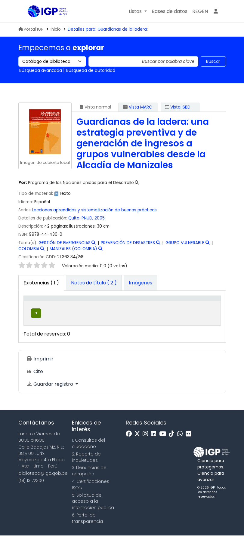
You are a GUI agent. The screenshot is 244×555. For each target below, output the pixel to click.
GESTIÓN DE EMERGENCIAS (65, 243)
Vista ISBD (177, 107)
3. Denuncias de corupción (89, 490)
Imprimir (40, 378)
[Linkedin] (155, 453)
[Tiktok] (173, 453)
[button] (137, 11)
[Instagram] (147, 453)
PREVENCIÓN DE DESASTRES (128, 243)
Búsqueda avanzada (40, 70)
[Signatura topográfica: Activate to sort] (142, 308)
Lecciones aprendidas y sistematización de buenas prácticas (94, 210)
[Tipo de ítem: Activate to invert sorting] (35, 308)
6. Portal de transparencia (87, 538)
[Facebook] (130, 453)
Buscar (213, 61)
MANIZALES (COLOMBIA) (73, 249)
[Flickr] (190, 453)
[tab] (94, 283)
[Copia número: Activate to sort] (180, 308)
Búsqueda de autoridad (90, 70)
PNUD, (87, 218)
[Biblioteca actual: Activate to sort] (66, 308)
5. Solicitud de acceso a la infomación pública (93, 521)
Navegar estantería (134, 336)
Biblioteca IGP (43, 23)
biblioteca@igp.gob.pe (43, 493)
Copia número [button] (175, 311)
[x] (139, 453)
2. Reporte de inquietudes (86, 477)
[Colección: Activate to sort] (102, 308)
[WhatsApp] (181, 453)
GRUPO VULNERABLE (184, 243)
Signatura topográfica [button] (137, 311)
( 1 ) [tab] (41, 282)
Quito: (75, 218)
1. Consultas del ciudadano (88, 463)
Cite (34, 391)
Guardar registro (50, 403)
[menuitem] (200, 11)
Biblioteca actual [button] (62, 311)
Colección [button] (98, 314)
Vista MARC (137, 107)
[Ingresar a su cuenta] (215, 11)
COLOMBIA (28, 249)
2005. (100, 218)
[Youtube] (164, 453)
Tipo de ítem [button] (31, 307)
